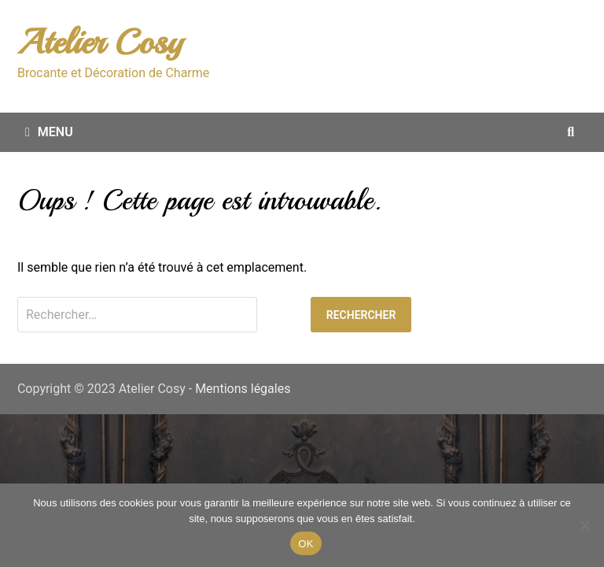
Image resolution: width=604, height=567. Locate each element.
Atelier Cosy (99, 42)
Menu (49, 131)
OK (305, 544)
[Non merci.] (584, 525)
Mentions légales (242, 388)
